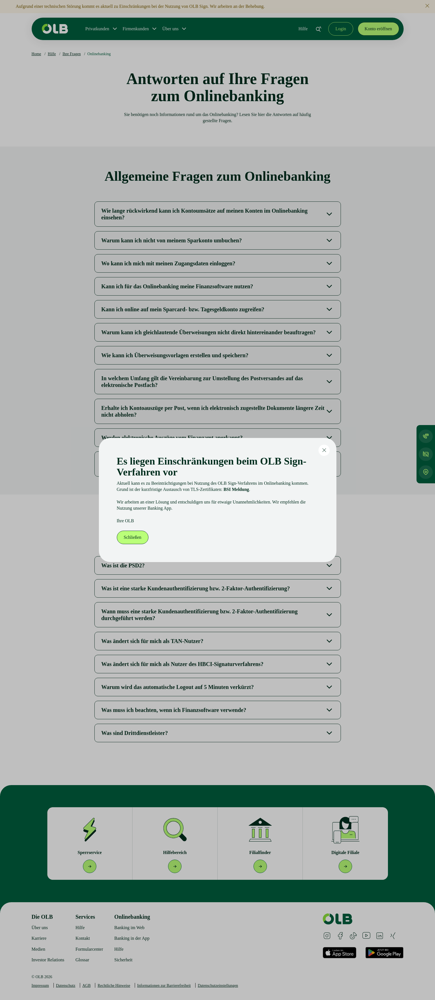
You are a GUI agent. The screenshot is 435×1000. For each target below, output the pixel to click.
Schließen (132, 537)
